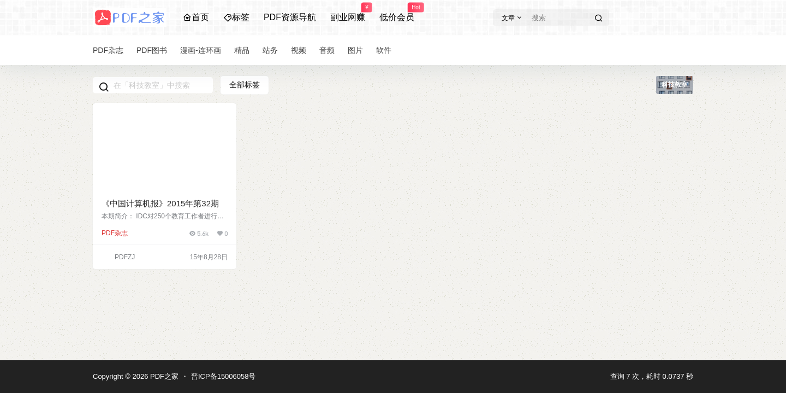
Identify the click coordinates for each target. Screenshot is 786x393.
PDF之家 (163, 376)
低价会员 (396, 12)
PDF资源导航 (290, 17)
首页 (196, 17)
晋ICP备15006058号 (223, 376)
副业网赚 (347, 12)
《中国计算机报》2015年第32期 (160, 203)
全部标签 (244, 84)
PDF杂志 (115, 233)
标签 (236, 17)
